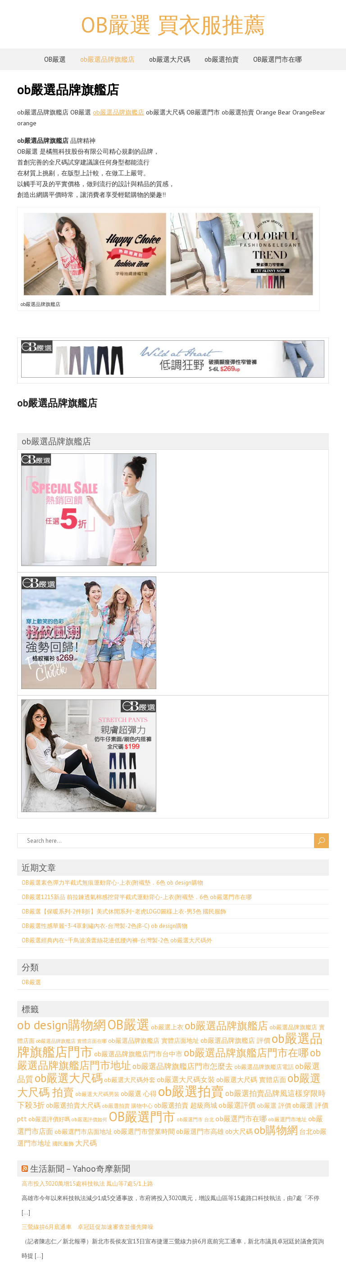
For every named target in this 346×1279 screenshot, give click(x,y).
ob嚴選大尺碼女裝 (186, 1079)
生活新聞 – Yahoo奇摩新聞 (80, 1168)
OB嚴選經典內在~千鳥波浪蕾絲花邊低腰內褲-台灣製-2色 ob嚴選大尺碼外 (117, 940)
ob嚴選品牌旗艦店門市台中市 (138, 1054)
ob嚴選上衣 (167, 1027)
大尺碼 (86, 1142)
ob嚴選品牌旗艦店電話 (264, 1067)
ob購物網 (276, 1130)
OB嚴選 (55, 59)
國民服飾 (63, 1143)
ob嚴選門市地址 (287, 1119)
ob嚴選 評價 (274, 1105)
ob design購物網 (61, 1025)
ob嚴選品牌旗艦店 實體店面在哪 (71, 1041)
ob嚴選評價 (237, 1105)
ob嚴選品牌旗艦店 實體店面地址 (153, 1041)
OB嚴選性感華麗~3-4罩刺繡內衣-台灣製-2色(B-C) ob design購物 (104, 926)
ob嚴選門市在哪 (241, 1118)
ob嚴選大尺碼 (169, 59)
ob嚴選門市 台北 (195, 1119)
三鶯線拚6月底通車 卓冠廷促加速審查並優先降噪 (88, 1227)
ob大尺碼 (239, 1131)
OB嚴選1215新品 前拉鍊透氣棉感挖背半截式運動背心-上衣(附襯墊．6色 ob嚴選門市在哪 (137, 897)
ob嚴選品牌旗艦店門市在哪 (246, 1052)
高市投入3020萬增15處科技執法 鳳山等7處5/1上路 (87, 1184)
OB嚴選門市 (142, 1116)
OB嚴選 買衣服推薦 (173, 24)
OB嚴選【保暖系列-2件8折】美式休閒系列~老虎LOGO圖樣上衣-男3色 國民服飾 (124, 911)
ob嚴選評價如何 (89, 1119)
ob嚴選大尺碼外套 (129, 1080)
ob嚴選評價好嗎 (49, 1119)
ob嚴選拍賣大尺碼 (73, 1105)
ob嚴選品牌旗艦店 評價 (235, 1040)
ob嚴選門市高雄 (200, 1131)
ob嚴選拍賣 (222, 59)
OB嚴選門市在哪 (277, 59)
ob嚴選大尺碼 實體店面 (251, 1079)
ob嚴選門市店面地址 (83, 1132)
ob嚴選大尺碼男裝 (97, 1093)
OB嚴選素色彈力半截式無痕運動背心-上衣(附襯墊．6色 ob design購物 (112, 882)
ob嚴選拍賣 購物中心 (127, 1105)
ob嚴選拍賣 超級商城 (185, 1105)
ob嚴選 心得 (139, 1093)
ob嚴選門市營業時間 (144, 1131)
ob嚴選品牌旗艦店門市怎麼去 (182, 1066)
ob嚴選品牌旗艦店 (107, 59)
